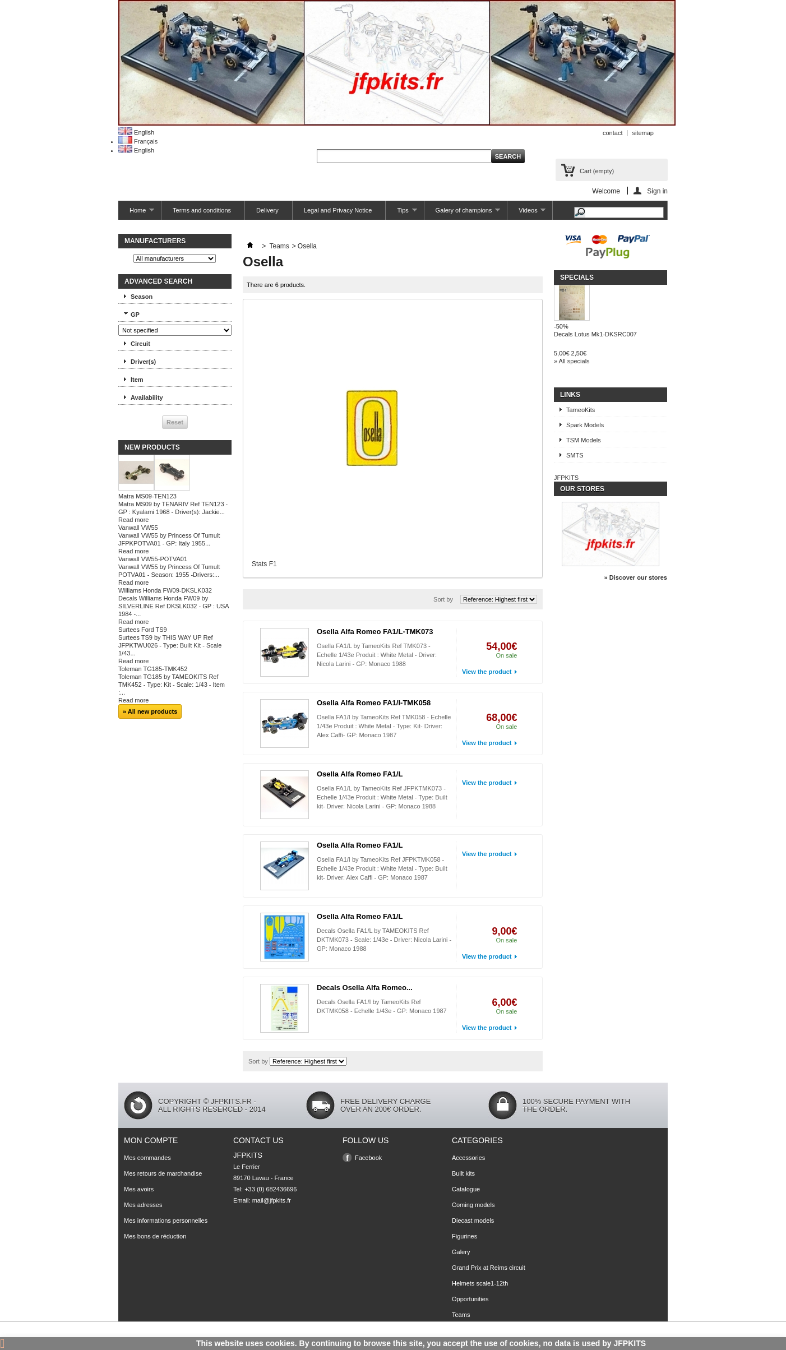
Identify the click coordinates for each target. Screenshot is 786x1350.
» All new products (150, 711)
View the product (486, 671)
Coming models (473, 1204)
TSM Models (583, 440)
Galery (461, 1252)
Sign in (657, 191)
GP (135, 314)
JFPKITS (566, 477)
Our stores (582, 489)
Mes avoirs (139, 1189)
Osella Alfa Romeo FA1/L (360, 774)
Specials (577, 277)
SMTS (575, 455)
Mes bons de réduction (155, 1236)
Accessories (468, 1157)
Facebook (368, 1157)
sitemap (643, 133)
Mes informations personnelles (165, 1220)
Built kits (463, 1173)
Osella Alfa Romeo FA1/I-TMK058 (374, 703)
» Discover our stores (636, 577)
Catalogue (466, 1189)
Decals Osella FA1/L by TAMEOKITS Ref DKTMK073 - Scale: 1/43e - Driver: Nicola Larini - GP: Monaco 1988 (384, 939)
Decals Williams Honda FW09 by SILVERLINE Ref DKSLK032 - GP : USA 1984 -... (173, 606)
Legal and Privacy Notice (338, 210)
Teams (279, 246)
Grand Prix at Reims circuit (488, 1267)
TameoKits (580, 409)
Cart (597, 171)
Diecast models (473, 1220)
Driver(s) (143, 361)
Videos (526, 213)
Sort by (443, 599)
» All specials (572, 361)
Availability (147, 397)
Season (141, 296)
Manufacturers (155, 241)
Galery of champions (462, 213)
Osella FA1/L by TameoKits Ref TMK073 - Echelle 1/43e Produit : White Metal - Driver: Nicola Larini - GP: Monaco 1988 (377, 654)
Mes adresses (143, 1204)
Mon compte (151, 1140)
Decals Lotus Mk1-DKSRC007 (595, 334)
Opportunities (470, 1299)
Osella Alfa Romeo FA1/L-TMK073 (375, 631)
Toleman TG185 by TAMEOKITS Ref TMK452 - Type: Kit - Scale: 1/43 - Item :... (171, 684)
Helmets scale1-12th (480, 1283)
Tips (401, 213)
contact (612, 133)
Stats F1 (264, 564)
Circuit (140, 343)
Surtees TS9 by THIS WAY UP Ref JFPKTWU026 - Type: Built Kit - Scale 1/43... (169, 645)
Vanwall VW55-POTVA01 (152, 559)
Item (137, 379)
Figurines (464, 1236)
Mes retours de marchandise (163, 1173)
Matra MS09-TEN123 (147, 496)
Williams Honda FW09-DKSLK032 (165, 590)
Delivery (267, 210)
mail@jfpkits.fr (271, 1200)
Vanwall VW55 (138, 527)
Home (136, 213)
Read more (133, 519)
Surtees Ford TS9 (142, 629)
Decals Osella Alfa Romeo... (365, 987)
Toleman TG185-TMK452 (152, 668)
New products (152, 447)
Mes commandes (147, 1157)
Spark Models (585, 425)
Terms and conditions (202, 210)
